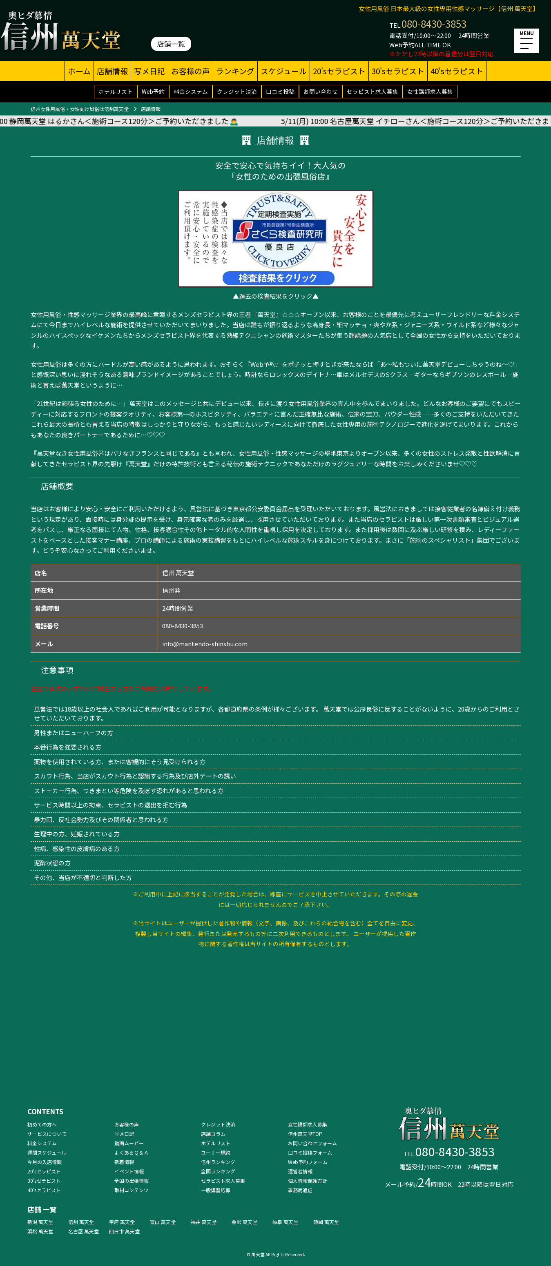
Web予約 (153, 91)
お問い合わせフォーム (312, 1143)
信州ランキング (218, 1161)
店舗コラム (213, 1133)
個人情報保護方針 (307, 1180)
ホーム (79, 70)
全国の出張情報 (131, 1180)
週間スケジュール (46, 1152)
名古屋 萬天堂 (83, 1231)
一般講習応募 (215, 1189)
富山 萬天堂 (163, 1221)
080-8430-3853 (434, 23)
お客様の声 (190, 70)
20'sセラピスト (339, 70)
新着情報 (124, 1161)
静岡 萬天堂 (326, 1221)
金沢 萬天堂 (244, 1221)
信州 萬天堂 (81, 1221)
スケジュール (284, 70)
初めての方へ (42, 1124)
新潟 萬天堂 (40, 1221)
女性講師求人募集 (430, 91)
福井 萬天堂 (203, 1221)
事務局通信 (300, 1189)
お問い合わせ (320, 91)
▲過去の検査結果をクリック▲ (276, 296)
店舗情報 (112, 70)
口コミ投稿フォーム (310, 1152)
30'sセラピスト (398, 70)
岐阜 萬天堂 (285, 1221)
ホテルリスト (115, 91)
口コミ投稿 (280, 91)
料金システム (191, 91)
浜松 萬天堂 (40, 1231)
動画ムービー (129, 1143)
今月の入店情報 (44, 1161)
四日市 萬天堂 (124, 1231)
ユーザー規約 (215, 1152)
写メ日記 (149, 70)
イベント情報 (129, 1171)
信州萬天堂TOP (305, 1133)
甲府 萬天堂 (122, 1221)
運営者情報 (300, 1171)
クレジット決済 (237, 91)
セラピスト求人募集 (372, 91)
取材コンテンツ (131, 1189)
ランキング (235, 70)
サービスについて (47, 1133)
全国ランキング (218, 1171)
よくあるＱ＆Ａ (131, 1152)
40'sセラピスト (457, 70)
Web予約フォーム (308, 1161)
